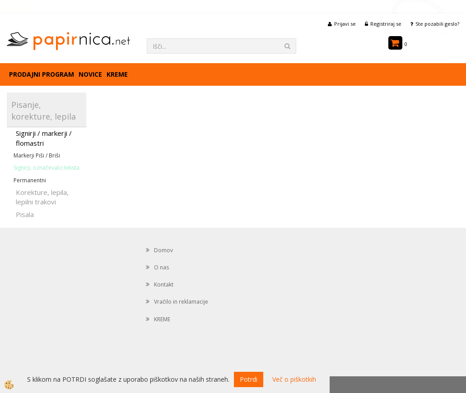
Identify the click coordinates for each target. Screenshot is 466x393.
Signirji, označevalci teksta (46, 167)
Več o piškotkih (294, 379)
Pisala (25, 214)
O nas (161, 267)
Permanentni (30, 180)
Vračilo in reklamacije (181, 301)
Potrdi (248, 379)
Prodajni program (41, 74)
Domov (163, 250)
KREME (117, 74)
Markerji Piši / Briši (37, 155)
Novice (90, 74)
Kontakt (163, 284)
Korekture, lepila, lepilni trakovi (42, 197)
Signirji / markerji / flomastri (44, 138)
